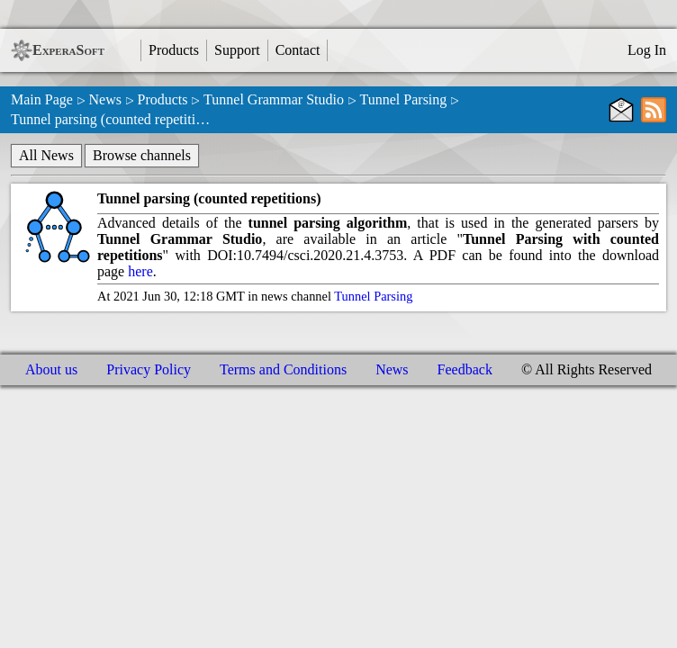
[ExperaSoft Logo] (21, 50)
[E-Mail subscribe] (621, 109)
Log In (646, 50)
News (104, 99)
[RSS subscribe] (653, 109)
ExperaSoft (68, 50)
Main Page (42, 99)
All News (46, 155)
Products (174, 50)
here (140, 271)
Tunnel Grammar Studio (273, 99)
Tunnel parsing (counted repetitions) (208, 198)
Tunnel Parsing (403, 99)
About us (51, 369)
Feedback (465, 369)
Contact (297, 50)
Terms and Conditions (283, 369)
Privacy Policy (148, 369)
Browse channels (142, 155)
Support (237, 50)
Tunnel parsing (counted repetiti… (110, 119)
